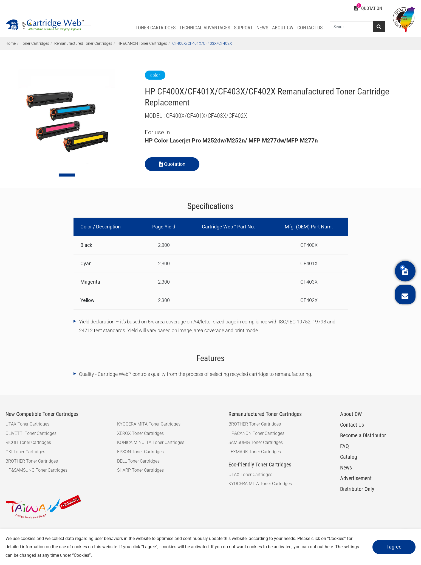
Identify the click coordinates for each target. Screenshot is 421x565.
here (329, 546)
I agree (394, 547)
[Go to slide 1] (67, 175)
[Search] (351, 26)
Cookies (336, 538)
